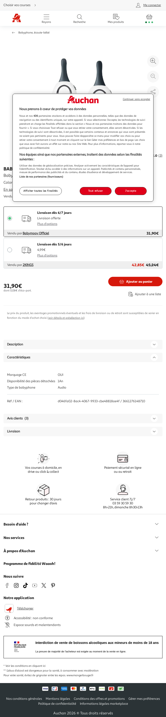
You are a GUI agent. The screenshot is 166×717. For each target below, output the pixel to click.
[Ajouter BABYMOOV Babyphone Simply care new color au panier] (135, 281)
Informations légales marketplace (104, 704)
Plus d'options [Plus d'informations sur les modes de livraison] (47, 224)
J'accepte (130, 190)
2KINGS (28, 265)
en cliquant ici (37, 666)
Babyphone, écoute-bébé (34, 32)
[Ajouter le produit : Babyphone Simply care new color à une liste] (144, 294)
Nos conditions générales (24, 699)
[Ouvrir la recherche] (79, 18)
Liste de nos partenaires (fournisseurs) (41, 176)
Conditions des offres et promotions (99, 699)
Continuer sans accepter (136, 99)
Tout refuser (95, 190)
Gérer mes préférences (144, 699)
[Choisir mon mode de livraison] (54, 5)
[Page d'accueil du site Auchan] (16, 18)
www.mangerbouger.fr (79, 675)
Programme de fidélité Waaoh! (29, 563)
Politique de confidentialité (57, 704)
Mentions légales (58, 699)
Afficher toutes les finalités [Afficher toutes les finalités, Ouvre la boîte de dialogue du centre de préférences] (40, 190)
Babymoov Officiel (36, 233)
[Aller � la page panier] (149, 18)
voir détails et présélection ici (66, 318)
